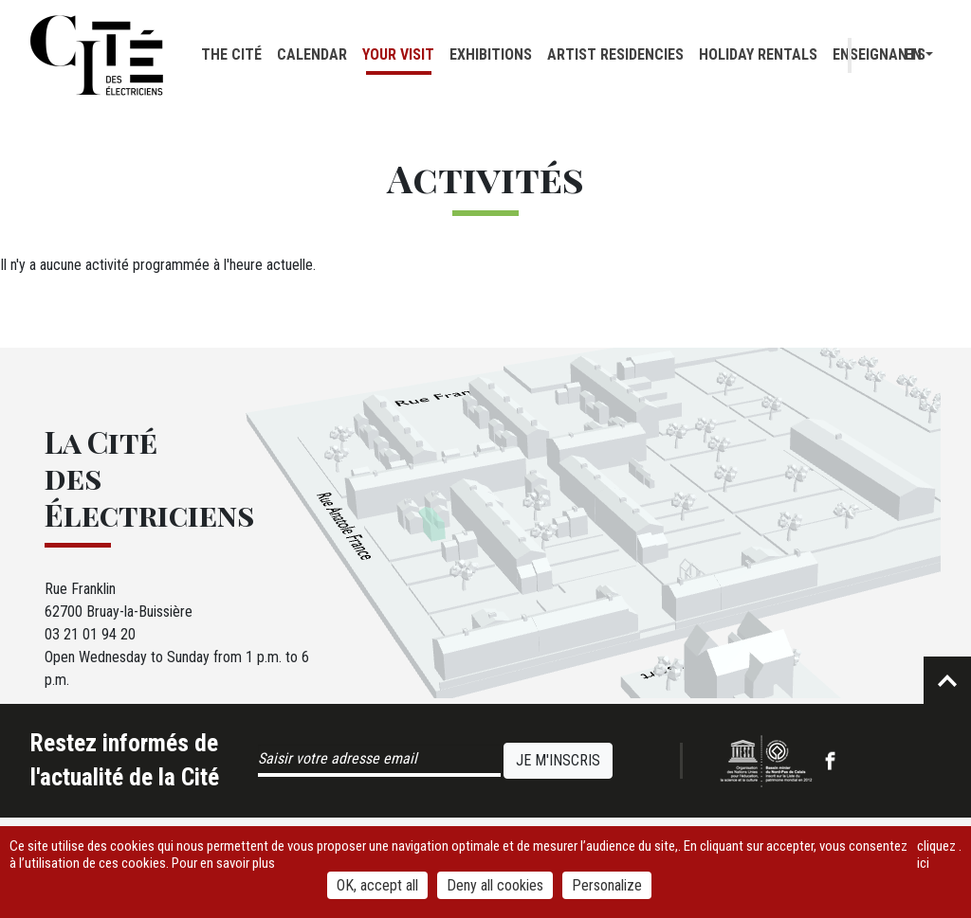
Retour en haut (947, 680)
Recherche (879, 55)
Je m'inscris (558, 760)
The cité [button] (231, 54)
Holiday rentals (758, 54)
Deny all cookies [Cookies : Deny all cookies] (495, 885)
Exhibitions (490, 54)
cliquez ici (936, 854)
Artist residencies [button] (615, 54)
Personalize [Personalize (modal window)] (607, 885)
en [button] (913, 54)
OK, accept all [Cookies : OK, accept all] (377, 885)
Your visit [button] (398, 54)
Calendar (312, 54)
